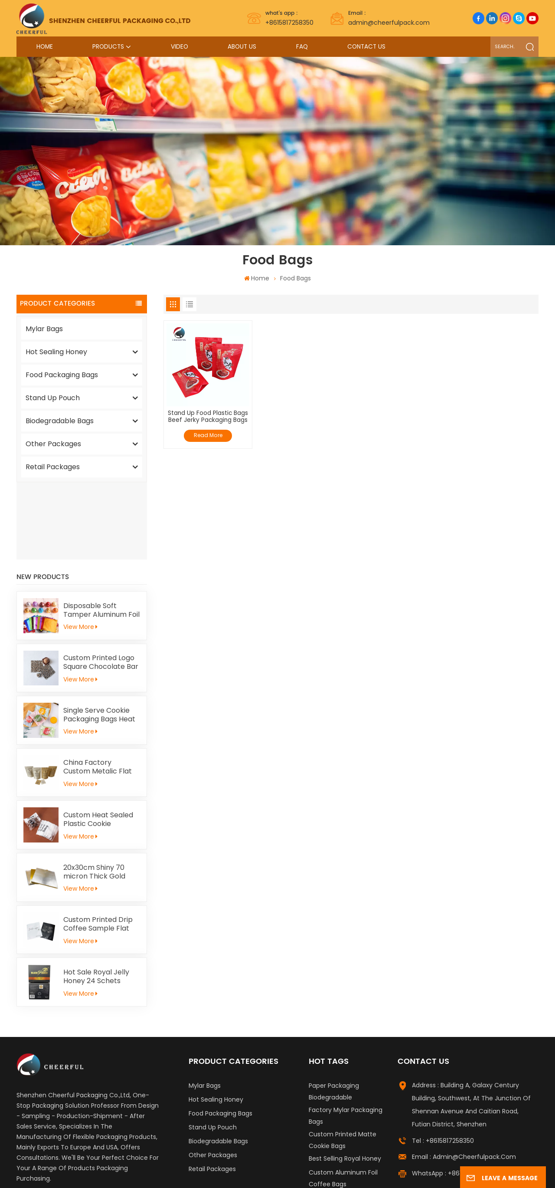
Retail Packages (53, 467)
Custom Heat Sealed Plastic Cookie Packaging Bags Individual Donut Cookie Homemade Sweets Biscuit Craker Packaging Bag (100, 742)
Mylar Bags (44, 329)
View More (80, 549)
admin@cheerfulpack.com (389, 18)
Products (108, 47)
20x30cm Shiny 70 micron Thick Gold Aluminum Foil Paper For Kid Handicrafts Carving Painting (98, 794)
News (405, 1162)
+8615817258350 (289, 18)
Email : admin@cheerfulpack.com (464, 1079)
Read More (208, 435)
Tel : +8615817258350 (443, 1063)
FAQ (302, 47)
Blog (386, 1162)
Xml (424, 1162)
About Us (242, 47)
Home (44, 47)
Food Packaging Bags (62, 375)
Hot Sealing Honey (56, 352)
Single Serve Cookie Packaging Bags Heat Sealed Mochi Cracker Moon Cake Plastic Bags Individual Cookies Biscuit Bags (100, 637)
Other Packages (53, 444)
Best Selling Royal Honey (345, 1081)
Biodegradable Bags (60, 421)
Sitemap (362, 1162)
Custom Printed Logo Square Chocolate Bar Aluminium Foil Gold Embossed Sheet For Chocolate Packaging (100, 585)
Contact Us (366, 47)
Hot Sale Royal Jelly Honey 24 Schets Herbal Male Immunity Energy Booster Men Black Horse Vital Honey (100, 899)
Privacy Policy (455, 1162)
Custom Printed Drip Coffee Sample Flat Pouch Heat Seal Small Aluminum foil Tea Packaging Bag (101, 847)
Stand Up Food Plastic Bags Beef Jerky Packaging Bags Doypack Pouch (208, 417)
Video (179, 47)
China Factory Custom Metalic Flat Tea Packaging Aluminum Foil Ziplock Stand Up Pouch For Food (99, 689)
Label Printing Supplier (85, 1162)
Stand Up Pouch (53, 398)
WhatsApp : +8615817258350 (454, 1096)
